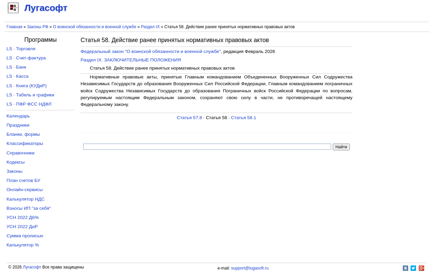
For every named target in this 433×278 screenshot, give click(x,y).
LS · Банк (16, 67)
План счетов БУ (23, 180)
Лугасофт (32, 267)
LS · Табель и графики (30, 94)
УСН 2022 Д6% (22, 217)
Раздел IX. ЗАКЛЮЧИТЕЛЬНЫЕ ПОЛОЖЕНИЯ (130, 59)
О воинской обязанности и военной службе (94, 26)
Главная (14, 26)
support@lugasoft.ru (250, 268)
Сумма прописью (24, 235)
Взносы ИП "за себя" (28, 208)
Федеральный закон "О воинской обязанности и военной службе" (150, 51)
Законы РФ (37, 26)
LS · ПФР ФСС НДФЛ (28, 104)
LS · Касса (17, 76)
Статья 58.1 (243, 117)
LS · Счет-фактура (26, 57)
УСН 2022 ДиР (22, 226)
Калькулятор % (22, 244)
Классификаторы (24, 143)
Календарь (18, 115)
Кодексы (15, 162)
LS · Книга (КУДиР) (26, 85)
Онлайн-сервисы (24, 189)
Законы (14, 171)
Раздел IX (150, 26)
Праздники (17, 125)
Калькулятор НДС (25, 199)
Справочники (20, 152)
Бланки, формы (23, 134)
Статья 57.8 (189, 117)
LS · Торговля (20, 48)
